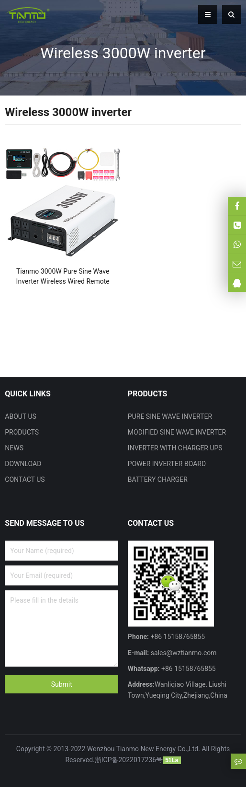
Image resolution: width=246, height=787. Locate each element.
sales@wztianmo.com (182, 653)
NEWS (14, 448)
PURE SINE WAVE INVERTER (170, 416)
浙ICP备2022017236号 (129, 760)
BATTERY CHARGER (158, 479)
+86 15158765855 (188, 668)
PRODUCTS (22, 432)
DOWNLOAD (23, 464)
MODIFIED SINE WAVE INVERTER (177, 432)
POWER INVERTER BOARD (167, 464)
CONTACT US (25, 479)
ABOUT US (20, 416)
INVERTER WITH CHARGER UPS (175, 448)
